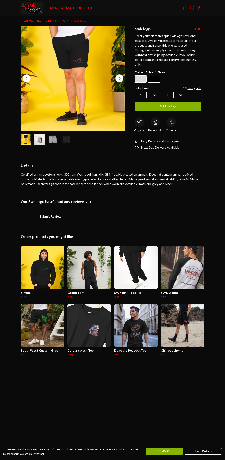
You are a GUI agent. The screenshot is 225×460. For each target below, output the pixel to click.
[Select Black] (154, 79)
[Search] (193, 8)
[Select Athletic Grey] (141, 79)
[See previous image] (27, 78)
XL (181, 95)
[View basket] (200, 8)
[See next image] (119, 78)
